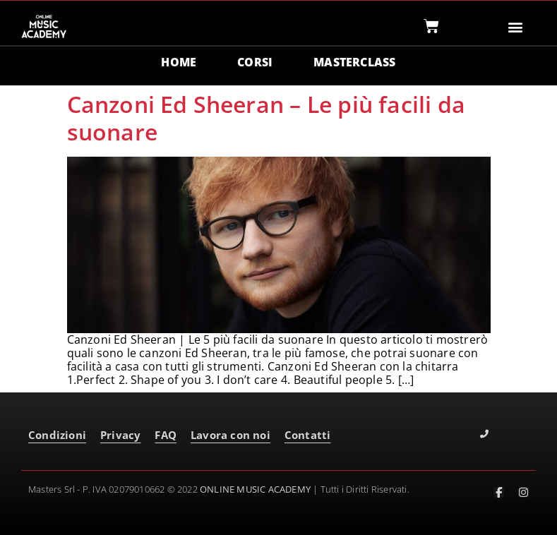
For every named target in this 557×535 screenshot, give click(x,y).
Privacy (120, 435)
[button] (515, 26)
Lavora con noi (230, 435)
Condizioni (57, 435)
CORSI (254, 62)
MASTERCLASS (354, 62)
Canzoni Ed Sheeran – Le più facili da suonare (266, 117)
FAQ (165, 435)
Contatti (308, 435)
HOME (178, 62)
